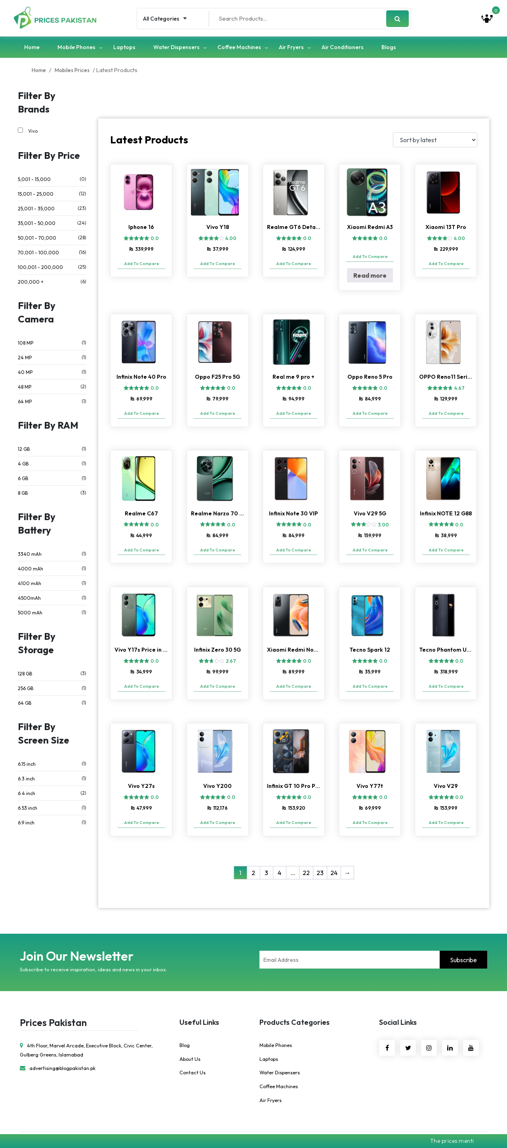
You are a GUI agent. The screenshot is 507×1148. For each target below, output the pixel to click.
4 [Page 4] (279, 855)
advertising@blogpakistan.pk (59, 1050)
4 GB (23, 466)
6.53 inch (27, 810)
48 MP (24, 389)
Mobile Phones (76, 48)
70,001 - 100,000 (38, 254)
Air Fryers (291, 48)
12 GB (24, 451)
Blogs (388, 48)
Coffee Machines (239, 48)
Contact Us (192, 1055)
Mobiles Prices (74, 72)
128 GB (25, 676)
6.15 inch (27, 766)
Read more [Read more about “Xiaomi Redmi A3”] (370, 277)
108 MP (25, 345)
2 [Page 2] (253, 855)
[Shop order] (435, 141)
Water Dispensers (176, 48)
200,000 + (31, 284)
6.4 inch (26, 795)
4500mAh (29, 600)
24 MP (25, 359)
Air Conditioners (343, 48)
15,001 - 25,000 (35, 196)
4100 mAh (29, 585)
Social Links (398, 1004)
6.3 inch (26, 781)
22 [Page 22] (306, 855)
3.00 (383, 519)
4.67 (459, 386)
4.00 (230, 241)
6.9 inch (26, 825)
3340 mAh (30, 556)
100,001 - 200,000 (40, 269)
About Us (190, 1041)
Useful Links (199, 1004)
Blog (184, 1027)
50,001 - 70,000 (37, 240)
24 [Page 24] (333, 855)
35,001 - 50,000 (36, 225)
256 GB (25, 690)
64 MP (25, 403)
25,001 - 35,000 (36, 211)
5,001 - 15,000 (34, 181)
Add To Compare (141, 266)
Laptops (124, 48)
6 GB (23, 480)
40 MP (25, 374)
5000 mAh (30, 615)
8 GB (23, 495)
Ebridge (310, 1126)
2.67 (231, 651)
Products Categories (294, 1004)
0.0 (155, 241)
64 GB (24, 705)
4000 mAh (30, 571)
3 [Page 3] (266, 855)
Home (32, 48)
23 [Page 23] (320, 855)
